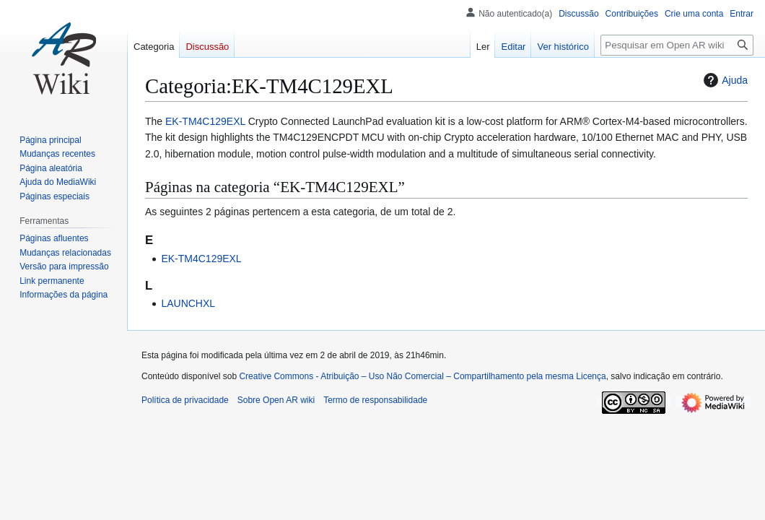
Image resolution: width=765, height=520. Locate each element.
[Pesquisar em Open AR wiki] (676, 45)
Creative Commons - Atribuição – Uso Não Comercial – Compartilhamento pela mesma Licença (422, 376)
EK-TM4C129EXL (205, 121)
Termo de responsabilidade (375, 400)
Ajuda (724, 80)
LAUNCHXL (188, 303)
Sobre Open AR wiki (276, 400)
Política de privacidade (185, 400)
